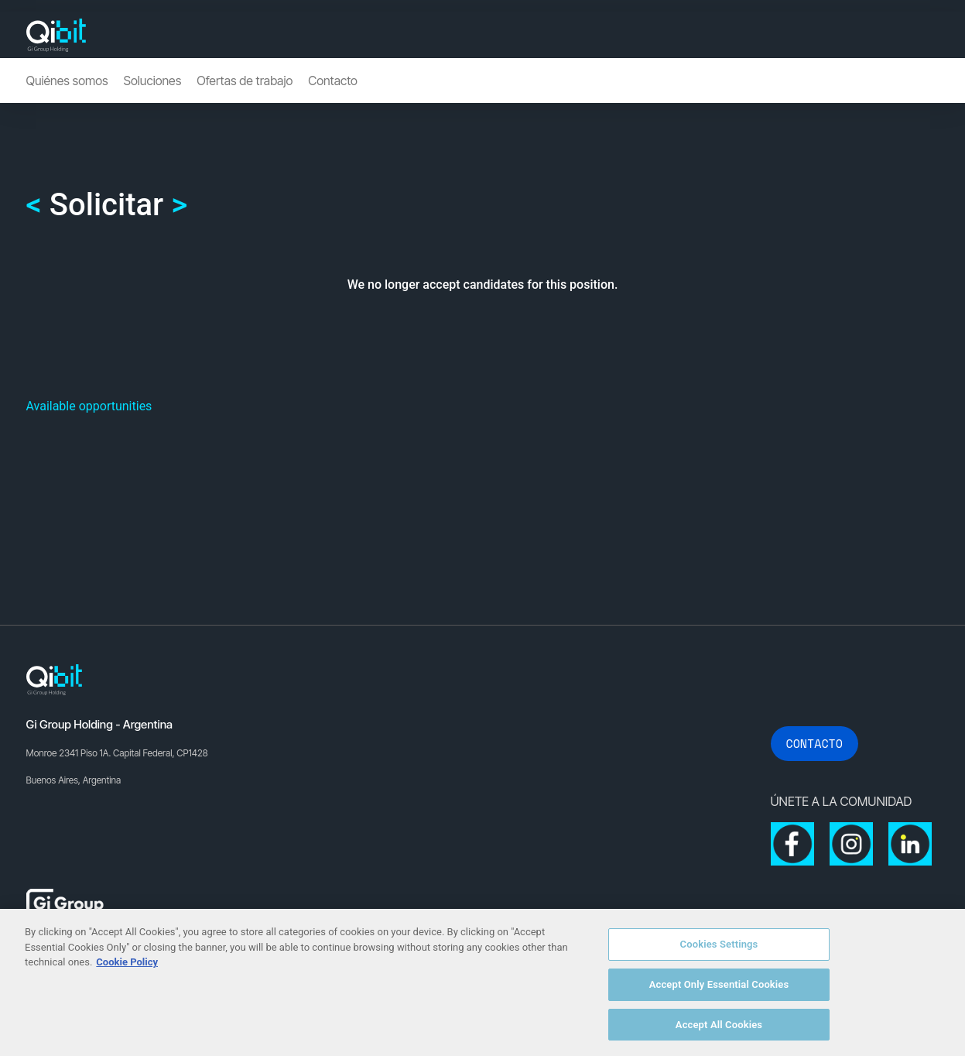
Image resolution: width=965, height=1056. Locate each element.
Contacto (333, 80)
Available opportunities (89, 406)
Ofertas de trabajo (245, 80)
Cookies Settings (719, 950)
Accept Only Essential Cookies (719, 990)
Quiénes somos (67, 80)
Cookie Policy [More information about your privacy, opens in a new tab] (127, 968)
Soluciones (153, 80)
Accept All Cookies (719, 1031)
